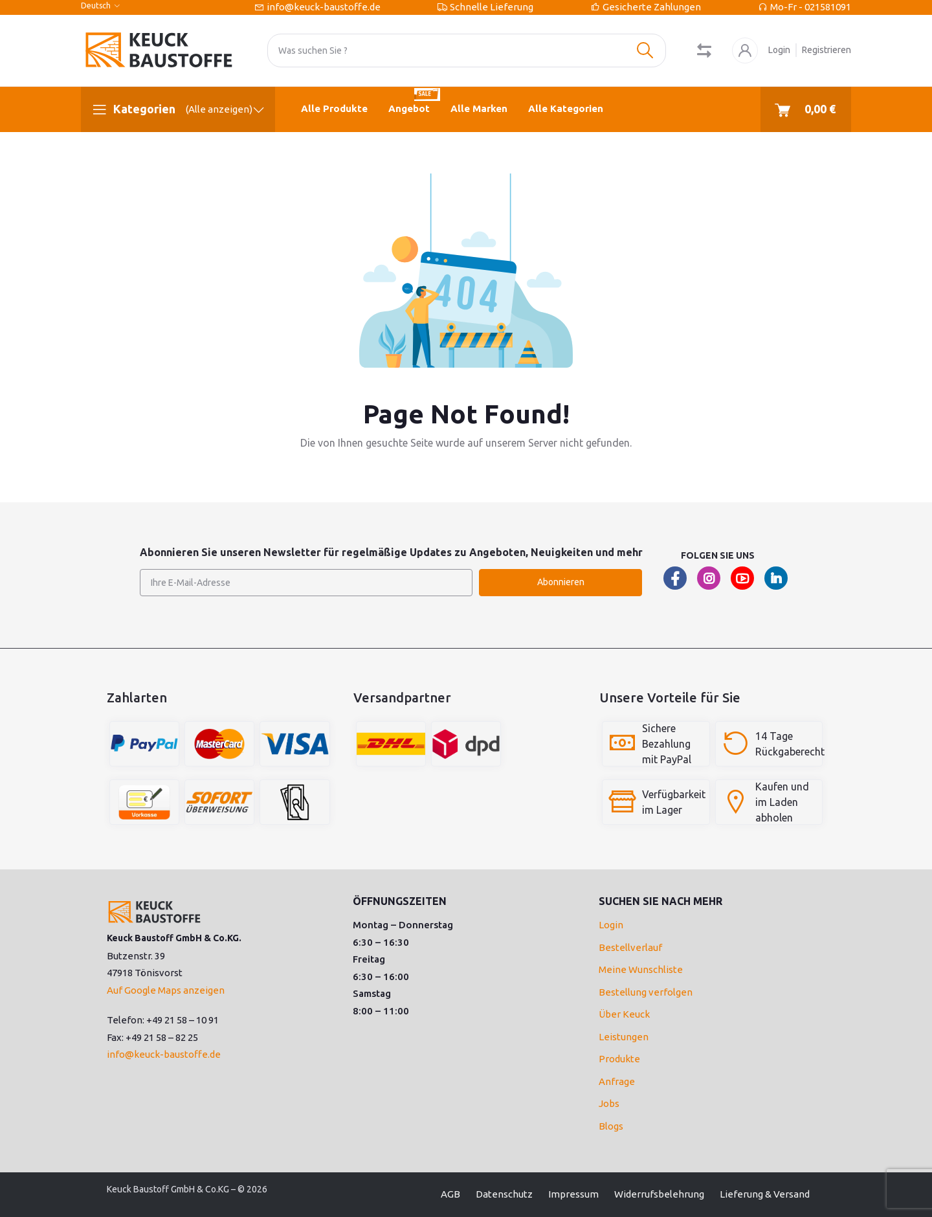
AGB (450, 1194)
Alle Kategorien (565, 108)
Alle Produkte (334, 108)
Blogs (611, 1126)
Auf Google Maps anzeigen (166, 990)
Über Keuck (624, 1014)
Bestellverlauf (630, 947)
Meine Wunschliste (641, 969)
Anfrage (617, 1081)
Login (779, 50)
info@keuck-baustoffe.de (324, 6)
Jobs (609, 1103)
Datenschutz (504, 1194)
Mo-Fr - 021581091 (810, 6)
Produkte (619, 1058)
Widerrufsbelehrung (659, 1194)
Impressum (573, 1194)
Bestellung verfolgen (646, 992)
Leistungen (624, 1036)
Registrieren (826, 50)
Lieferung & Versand (765, 1194)
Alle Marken (478, 108)
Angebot (414, 101)
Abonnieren (560, 582)
